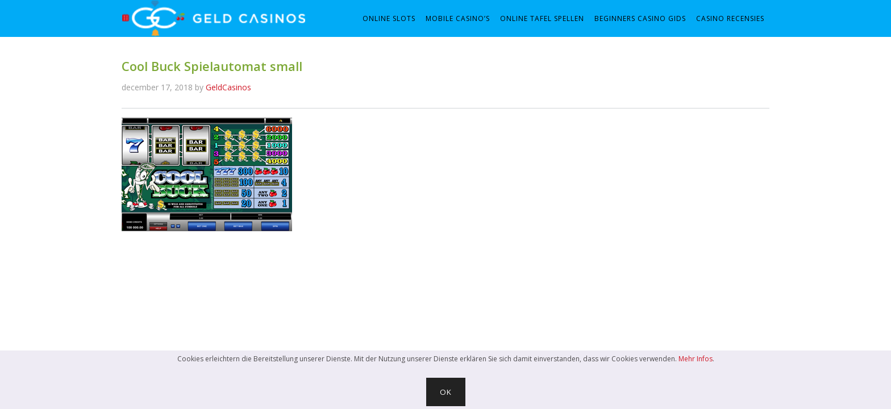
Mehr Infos (695, 359)
